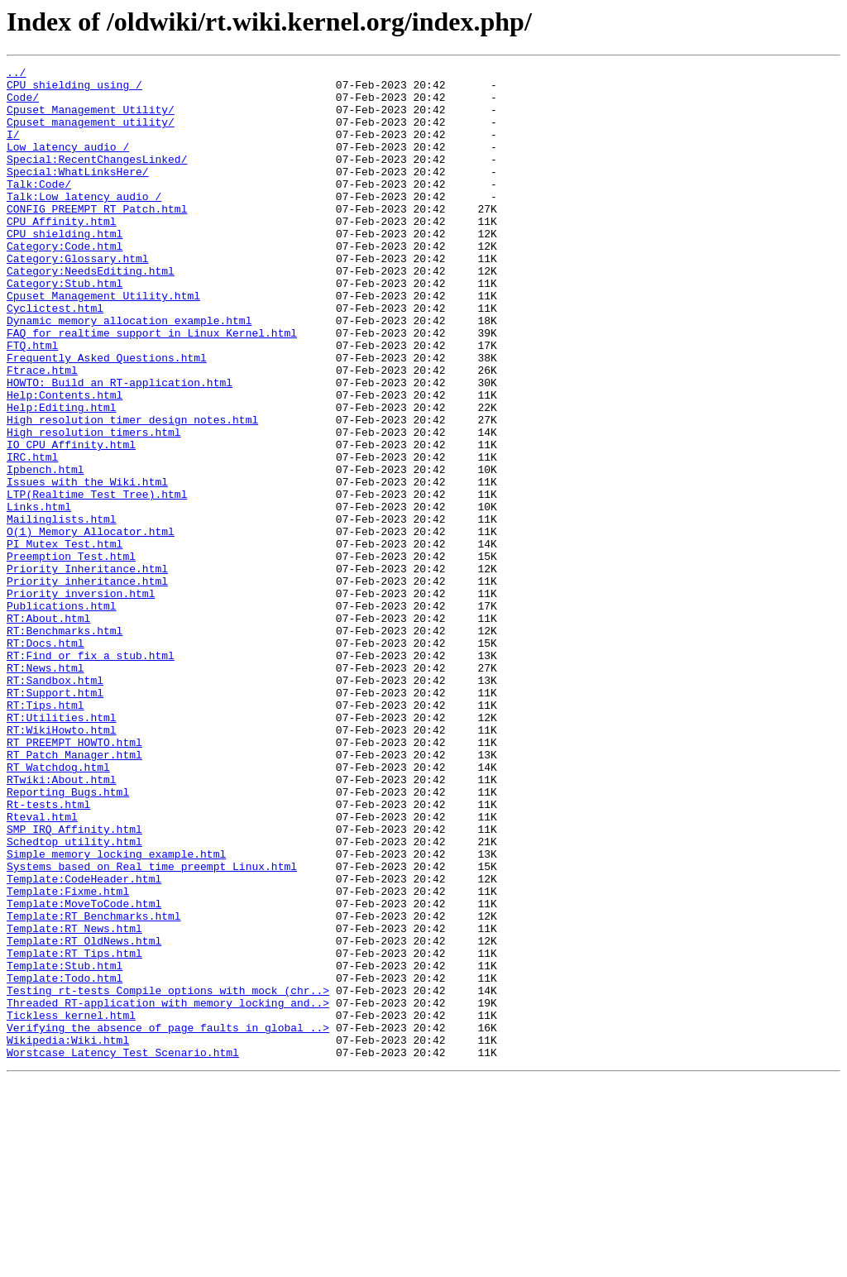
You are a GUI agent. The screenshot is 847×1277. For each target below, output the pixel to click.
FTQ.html (32, 402)
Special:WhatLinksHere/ (78, 193)
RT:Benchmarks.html (64, 744)
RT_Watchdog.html (58, 908)
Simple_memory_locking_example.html (116, 1012)
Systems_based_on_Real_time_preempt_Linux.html (152, 1027)
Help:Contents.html (64, 461)
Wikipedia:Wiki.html (68, 1235)
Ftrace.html (42, 431)
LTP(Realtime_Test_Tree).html (97, 580)
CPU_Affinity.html (62, 253)
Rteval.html (42, 967)
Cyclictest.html (55, 357)
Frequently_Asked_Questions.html (107, 416)
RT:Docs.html (45, 759)
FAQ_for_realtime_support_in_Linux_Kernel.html (152, 387)
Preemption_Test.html (71, 655)
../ (16, 74)
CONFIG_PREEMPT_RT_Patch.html (97, 238)
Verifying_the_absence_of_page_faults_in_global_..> (168, 1220)
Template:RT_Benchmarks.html (94, 1086)
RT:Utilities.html (62, 848)
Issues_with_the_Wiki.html (87, 565)
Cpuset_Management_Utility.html (103, 342)
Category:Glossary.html (78, 297)
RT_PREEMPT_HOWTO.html (74, 878)
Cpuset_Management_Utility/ (91, 119)
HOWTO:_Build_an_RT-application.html (119, 446)
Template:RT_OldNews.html (84, 1116)
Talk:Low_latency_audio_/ (84, 223)
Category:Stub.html (64, 327)
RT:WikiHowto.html (62, 863)
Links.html (39, 595)
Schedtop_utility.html (74, 997)
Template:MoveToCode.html (84, 1071)
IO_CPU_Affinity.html (71, 521)
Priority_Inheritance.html (87, 669)
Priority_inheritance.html (87, 684)
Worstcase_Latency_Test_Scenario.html (123, 1250)
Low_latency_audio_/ (68, 163)
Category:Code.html (64, 282)
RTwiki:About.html (62, 923)
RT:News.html (45, 789)
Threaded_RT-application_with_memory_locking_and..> (168, 1191)
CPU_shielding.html (64, 268)
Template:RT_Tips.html (74, 1131)
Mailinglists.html (62, 610)
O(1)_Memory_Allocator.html (91, 625)
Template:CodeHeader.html (84, 1042)
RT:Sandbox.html (55, 803)
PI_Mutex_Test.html (64, 640)
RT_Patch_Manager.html (74, 893)
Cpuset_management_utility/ (91, 134)
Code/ (23, 104)
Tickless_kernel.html (71, 1205)
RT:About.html (48, 729)
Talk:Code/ (39, 208)
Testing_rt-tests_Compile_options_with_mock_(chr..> (168, 1176)
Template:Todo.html (64, 1161)
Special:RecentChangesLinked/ (97, 178)
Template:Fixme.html (68, 1057)
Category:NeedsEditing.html (91, 312)
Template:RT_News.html (74, 1101)
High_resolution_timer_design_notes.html (132, 491)
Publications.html (62, 714)
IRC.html (32, 535)
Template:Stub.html (64, 1146)
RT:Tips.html (45, 833)
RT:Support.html (55, 818)
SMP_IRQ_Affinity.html (74, 982)
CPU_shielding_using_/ (74, 89)
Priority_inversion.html (81, 699)
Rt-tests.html (48, 952)
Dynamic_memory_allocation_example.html (129, 372)
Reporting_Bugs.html (68, 937)
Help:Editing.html (62, 476)
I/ (13, 148)
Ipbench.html (45, 550)
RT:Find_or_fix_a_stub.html (91, 774)
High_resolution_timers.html (94, 506)
